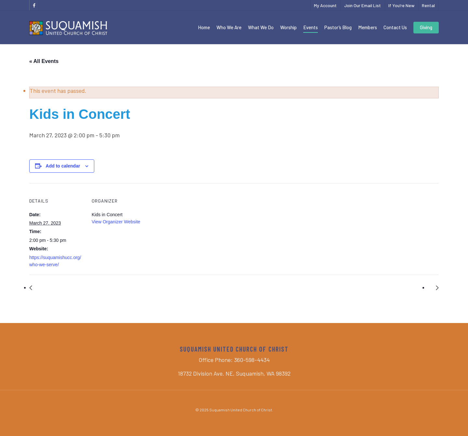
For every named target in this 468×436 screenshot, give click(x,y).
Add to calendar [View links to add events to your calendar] (63, 165)
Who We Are (228, 27)
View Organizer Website (116, 221)
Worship (288, 27)
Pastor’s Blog (338, 27)
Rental (428, 5)
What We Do (261, 27)
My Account (325, 5)
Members (367, 27)
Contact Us (395, 27)
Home (204, 27)
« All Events (43, 61)
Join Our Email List (362, 5)
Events (310, 27)
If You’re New (401, 5)
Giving (426, 27)
